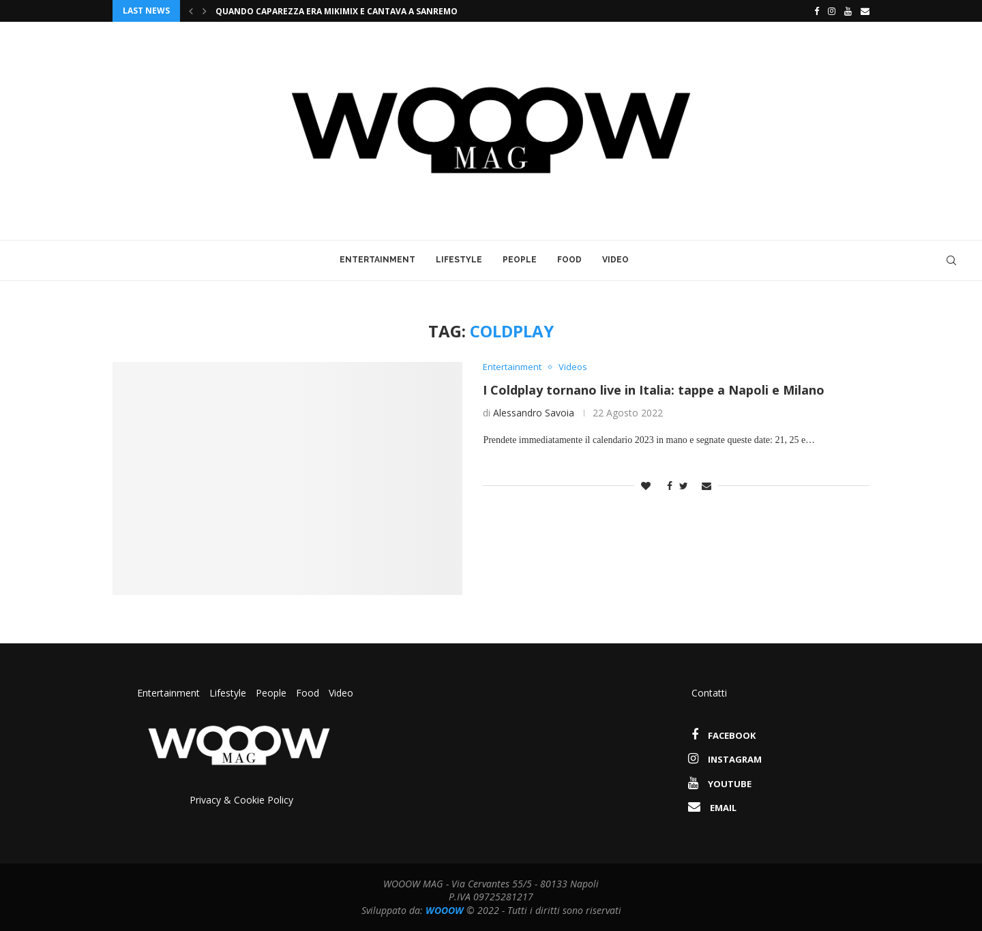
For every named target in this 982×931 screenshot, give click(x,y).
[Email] (865, 11)
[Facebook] (813, 11)
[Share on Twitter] (683, 485)
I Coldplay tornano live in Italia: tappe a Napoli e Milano (653, 390)
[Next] (204, 11)
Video (615, 259)
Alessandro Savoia (533, 412)
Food (569, 259)
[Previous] (190, 11)
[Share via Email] (706, 485)
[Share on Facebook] (666, 485)
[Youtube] (848, 11)
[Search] (951, 260)
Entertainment (377, 259)
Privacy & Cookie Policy (241, 799)
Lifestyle (459, 259)
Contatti (709, 692)
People (520, 259)
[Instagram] (831, 11)
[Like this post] (646, 485)
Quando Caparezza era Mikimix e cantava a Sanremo (336, 11)
